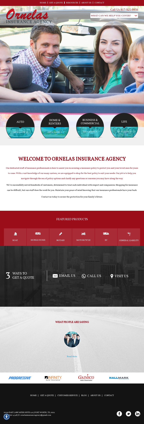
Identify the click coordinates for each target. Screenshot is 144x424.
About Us (95, 395)
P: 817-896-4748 (10, 415)
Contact (109, 395)
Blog (84, 395)
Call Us (91, 276)
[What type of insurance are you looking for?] (114, 15)
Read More (72, 356)
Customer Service (67, 395)
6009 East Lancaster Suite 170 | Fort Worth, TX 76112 (29, 412)
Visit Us (119, 276)
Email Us (64, 275)
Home (33, 395)
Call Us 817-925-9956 (124, 9)
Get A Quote (47, 395)
